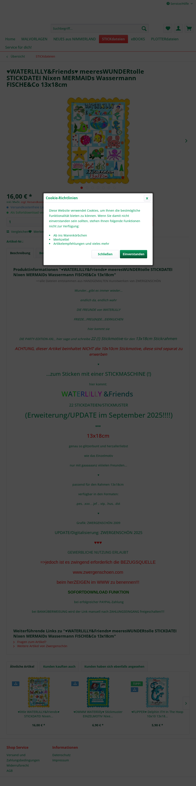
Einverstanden (133, 103)
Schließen (105, 103)
